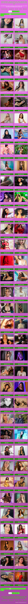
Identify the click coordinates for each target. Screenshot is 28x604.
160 (1, 15)
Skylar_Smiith (2, 160)
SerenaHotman (2, 302)
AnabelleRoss (16, 381)
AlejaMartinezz (16, 286)
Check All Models (3, 588)
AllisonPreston (2, 65)
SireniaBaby (16, 128)
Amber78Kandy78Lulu (17, 365)
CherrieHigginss (2, 476)
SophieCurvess (2, 17)
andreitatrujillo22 (2, 223)
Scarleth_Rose (16, 17)
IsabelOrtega (2, 128)
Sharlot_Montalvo (17, 555)
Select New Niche (16, 11)
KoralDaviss (16, 96)
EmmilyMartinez (2, 96)
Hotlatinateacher (16, 302)
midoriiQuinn (16, 413)
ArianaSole (2, 365)
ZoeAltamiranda (16, 175)
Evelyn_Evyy (16, 571)
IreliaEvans (16, 460)
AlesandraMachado (17, 160)
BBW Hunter (25, 600)
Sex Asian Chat (11, 600)
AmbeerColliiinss (2, 555)
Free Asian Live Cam (4, 600)
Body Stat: (7, 31)
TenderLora (2, 413)
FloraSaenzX (2, 381)
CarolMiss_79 (16, 65)
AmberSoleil (16, 523)
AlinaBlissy (2, 492)
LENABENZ (16, 428)
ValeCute (1, 191)
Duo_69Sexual (2, 207)
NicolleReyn (2, 428)
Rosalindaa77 (16, 270)
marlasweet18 (16, 33)
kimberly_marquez (17, 207)
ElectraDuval (2, 112)
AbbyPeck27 (16, 492)
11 (23, 588)
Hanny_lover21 (16, 476)
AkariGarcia (16, 397)
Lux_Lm (1, 523)
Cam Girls (16, 600)
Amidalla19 (2, 286)
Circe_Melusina (2, 318)
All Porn (20, 600)
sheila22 (1, 460)
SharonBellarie (16, 112)
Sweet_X (1, 175)
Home (10, 11)
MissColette (2, 397)
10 (21, 588)
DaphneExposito (16, 223)
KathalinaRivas (2, 33)
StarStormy (16, 318)
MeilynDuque (2, 571)
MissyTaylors (2, 270)
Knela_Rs (15, 191)
